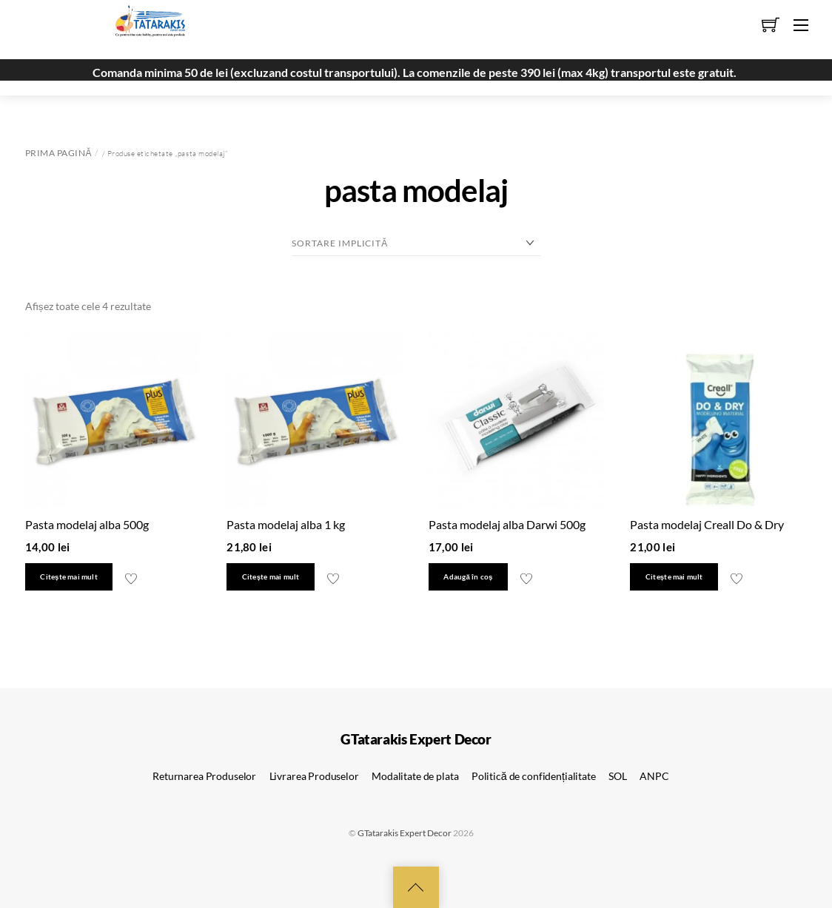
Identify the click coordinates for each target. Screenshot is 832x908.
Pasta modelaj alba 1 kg (286, 524)
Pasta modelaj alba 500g (87, 524)
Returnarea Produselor (204, 776)
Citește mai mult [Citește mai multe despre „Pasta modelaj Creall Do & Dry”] (673, 577)
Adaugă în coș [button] (467, 577)
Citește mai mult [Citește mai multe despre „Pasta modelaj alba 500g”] (68, 577)
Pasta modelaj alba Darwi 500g (507, 524)
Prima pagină (58, 152)
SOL (617, 776)
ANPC (654, 776)
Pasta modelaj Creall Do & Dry (707, 524)
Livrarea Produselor (314, 776)
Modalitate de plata (415, 776)
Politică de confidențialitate (534, 776)
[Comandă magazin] (416, 243)
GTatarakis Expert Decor (405, 832)
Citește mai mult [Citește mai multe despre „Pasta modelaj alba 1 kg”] (270, 577)
